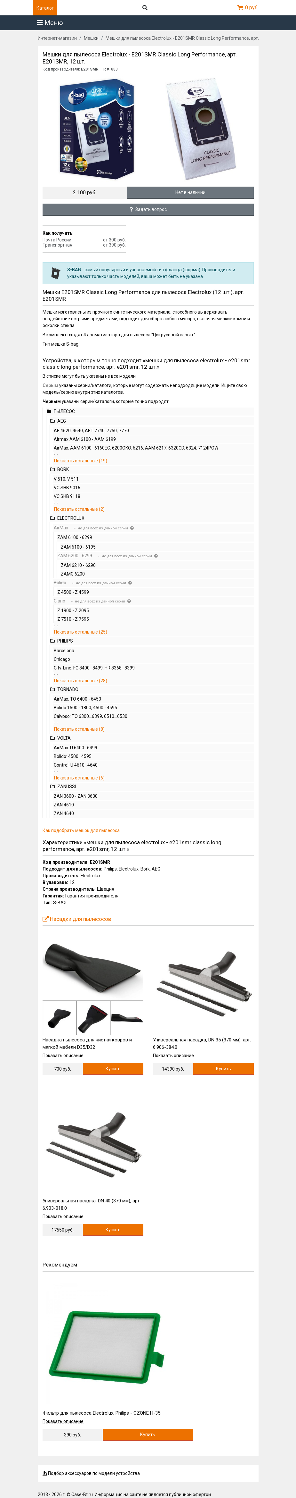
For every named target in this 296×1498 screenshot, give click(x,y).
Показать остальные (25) (80, 632)
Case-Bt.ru (82, 1494)
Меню (50, 23)
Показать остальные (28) (80, 680)
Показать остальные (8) (79, 729)
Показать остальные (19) (80, 460)
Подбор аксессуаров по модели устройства (91, 1473)
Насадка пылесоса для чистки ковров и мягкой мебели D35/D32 (87, 1043)
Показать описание (63, 1055)
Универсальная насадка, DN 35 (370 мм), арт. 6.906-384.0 (202, 1043)
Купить (113, 1068)
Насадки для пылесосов (77, 919)
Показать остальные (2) (79, 509)
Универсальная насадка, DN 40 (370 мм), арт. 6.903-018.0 (91, 1204)
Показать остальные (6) (79, 777)
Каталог (45, 8)
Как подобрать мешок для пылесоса (81, 830)
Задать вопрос (148, 209)
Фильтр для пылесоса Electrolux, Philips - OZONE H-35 (101, 1413)
